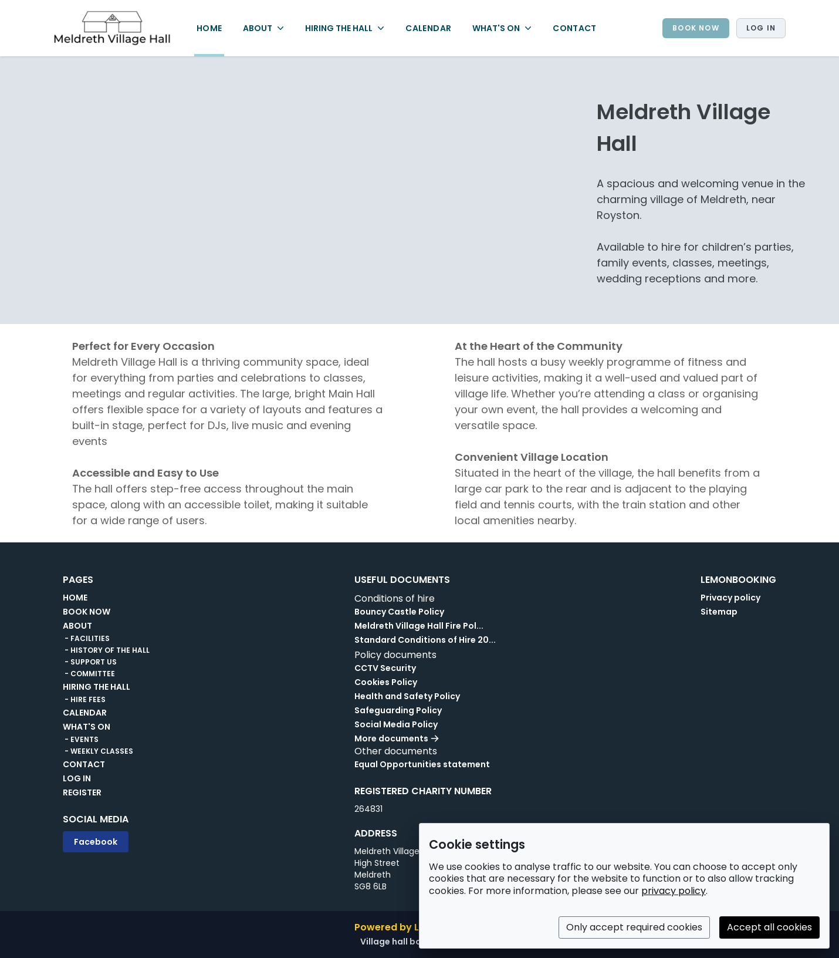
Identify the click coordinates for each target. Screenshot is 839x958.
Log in (761, 28)
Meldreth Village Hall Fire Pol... (418, 626)
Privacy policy (730, 597)
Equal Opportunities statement (422, 764)
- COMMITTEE (89, 674)
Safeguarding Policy (398, 710)
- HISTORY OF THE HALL (106, 650)
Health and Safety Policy (407, 696)
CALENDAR (428, 28)
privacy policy (673, 891)
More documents (396, 738)
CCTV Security (385, 668)
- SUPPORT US (90, 662)
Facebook (95, 842)
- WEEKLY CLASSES (98, 751)
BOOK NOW (695, 28)
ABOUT (77, 626)
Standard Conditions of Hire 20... (425, 640)
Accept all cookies (769, 927)
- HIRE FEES (84, 699)
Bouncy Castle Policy (399, 612)
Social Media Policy (396, 724)
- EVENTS (81, 739)
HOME (209, 28)
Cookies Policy (385, 682)
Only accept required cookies (634, 927)
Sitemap (719, 612)
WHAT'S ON (86, 727)
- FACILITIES (86, 638)
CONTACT (574, 28)
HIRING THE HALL (96, 687)
